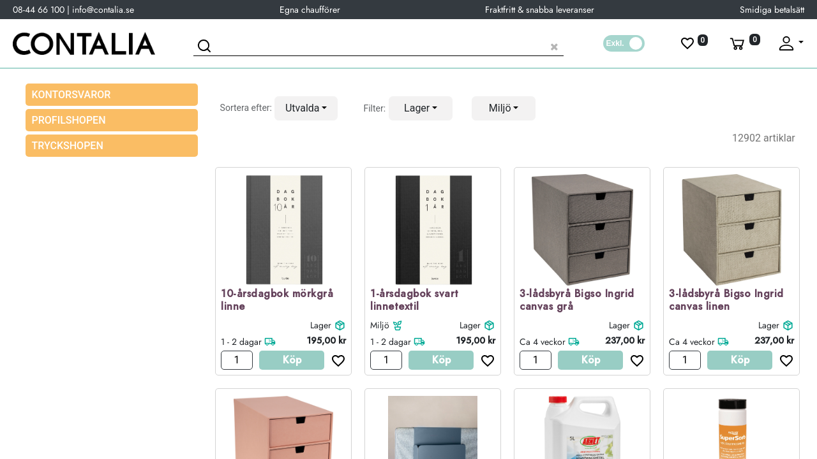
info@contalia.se (103, 9)
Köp (292, 360)
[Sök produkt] (378, 45)
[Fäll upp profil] (790, 43)
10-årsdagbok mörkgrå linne (277, 301)
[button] (306, 108)
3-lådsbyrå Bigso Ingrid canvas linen (726, 301)
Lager (320, 325)
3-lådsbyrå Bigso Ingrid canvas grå (577, 301)
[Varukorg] (743, 43)
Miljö (379, 325)
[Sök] (206, 48)
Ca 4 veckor (543, 341)
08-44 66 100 (38, 9)
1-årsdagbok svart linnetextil (414, 301)
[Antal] (237, 360)
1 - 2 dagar (241, 341)
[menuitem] (112, 120)
